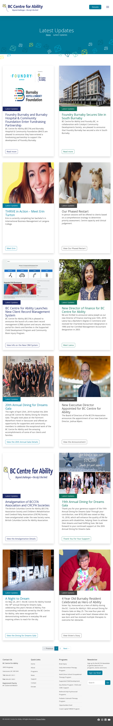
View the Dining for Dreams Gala (21, 635)
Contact (33, 683)
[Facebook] (99, 719)
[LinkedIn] (105, 719)
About (33, 668)
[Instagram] (102, 719)
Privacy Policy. (40, 719)
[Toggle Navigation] (107, 7)
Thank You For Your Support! (76, 538)
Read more (11, 151)
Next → (66, 648)
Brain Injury (63, 664)
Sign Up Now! (95, 672)
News (48, 35)
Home (33, 664)
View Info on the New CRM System (22, 345)
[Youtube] (109, 719)
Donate (95, 7)
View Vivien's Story (71, 635)
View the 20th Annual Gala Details (22, 442)
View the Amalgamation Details (21, 538)
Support (33, 679)
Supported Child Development (69, 681)
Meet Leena (68, 345)
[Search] (96, 682)
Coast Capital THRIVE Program (69, 709)
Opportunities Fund (65, 705)
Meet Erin (11, 248)
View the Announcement (74, 442)
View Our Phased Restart (74, 248)
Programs (34, 671)
